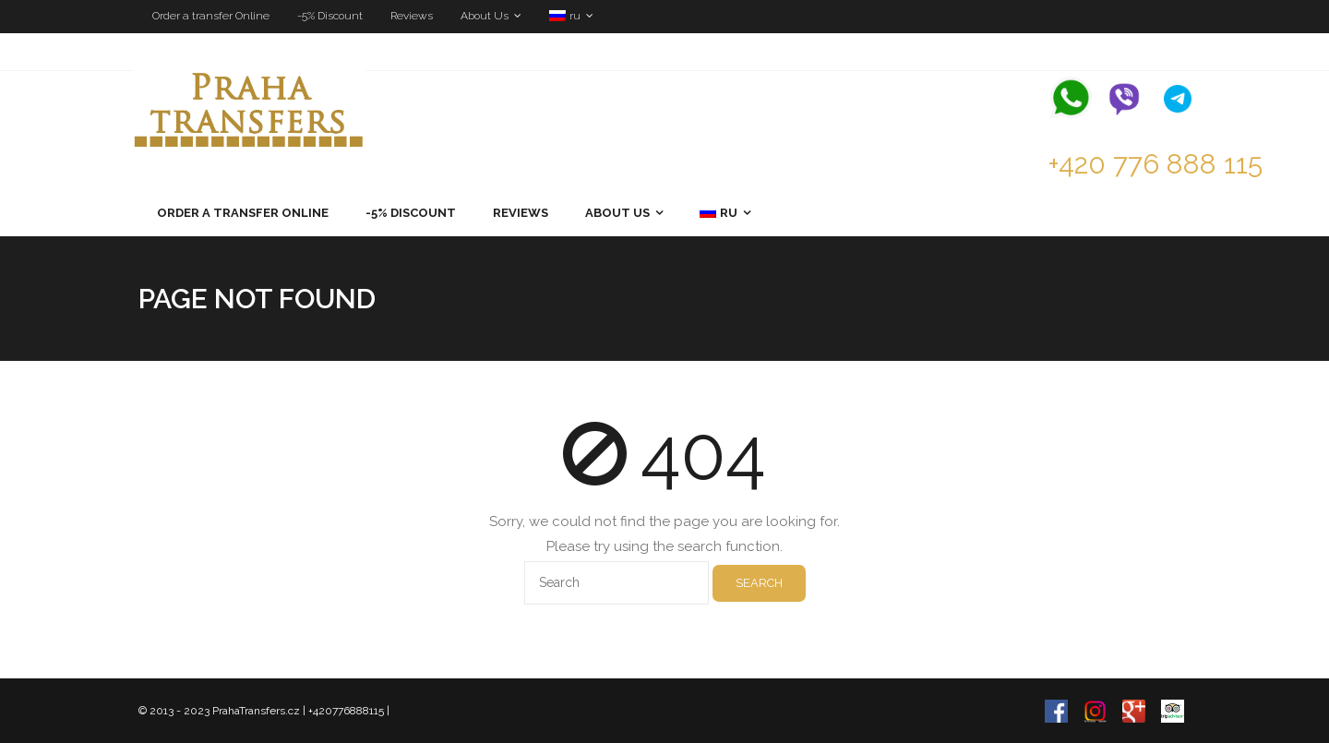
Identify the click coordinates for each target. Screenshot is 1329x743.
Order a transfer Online (210, 15)
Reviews (411, 15)
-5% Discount (330, 15)
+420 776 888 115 (1155, 164)
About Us (485, 15)
